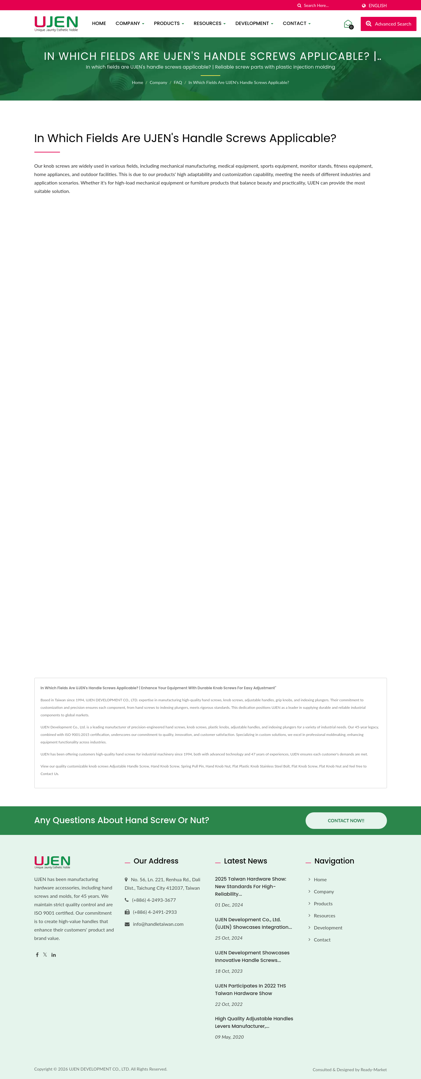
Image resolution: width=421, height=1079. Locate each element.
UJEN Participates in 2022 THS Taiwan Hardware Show (250, 989)
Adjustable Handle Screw (129, 766)
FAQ (178, 82)
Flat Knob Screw (304, 766)
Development (254, 23)
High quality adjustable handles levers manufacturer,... (254, 1022)
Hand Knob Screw (165, 766)
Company (130, 23)
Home (99, 23)
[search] (299, 5)
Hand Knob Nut (218, 766)
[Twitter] (45, 954)
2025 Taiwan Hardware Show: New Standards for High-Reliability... (251, 887)
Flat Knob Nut (330, 766)
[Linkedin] (54, 954)
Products (169, 23)
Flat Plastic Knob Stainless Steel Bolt (261, 766)
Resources (210, 23)
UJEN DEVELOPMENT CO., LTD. (99, 1068)
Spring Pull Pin (192, 766)
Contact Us (49, 773)
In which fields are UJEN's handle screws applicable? (239, 82)
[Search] (330, 5)
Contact (297, 23)
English (378, 5)
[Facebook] (37, 954)
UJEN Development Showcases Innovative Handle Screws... (252, 956)
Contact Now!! (346, 820)
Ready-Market (374, 1069)
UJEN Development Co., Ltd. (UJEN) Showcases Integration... (253, 923)
